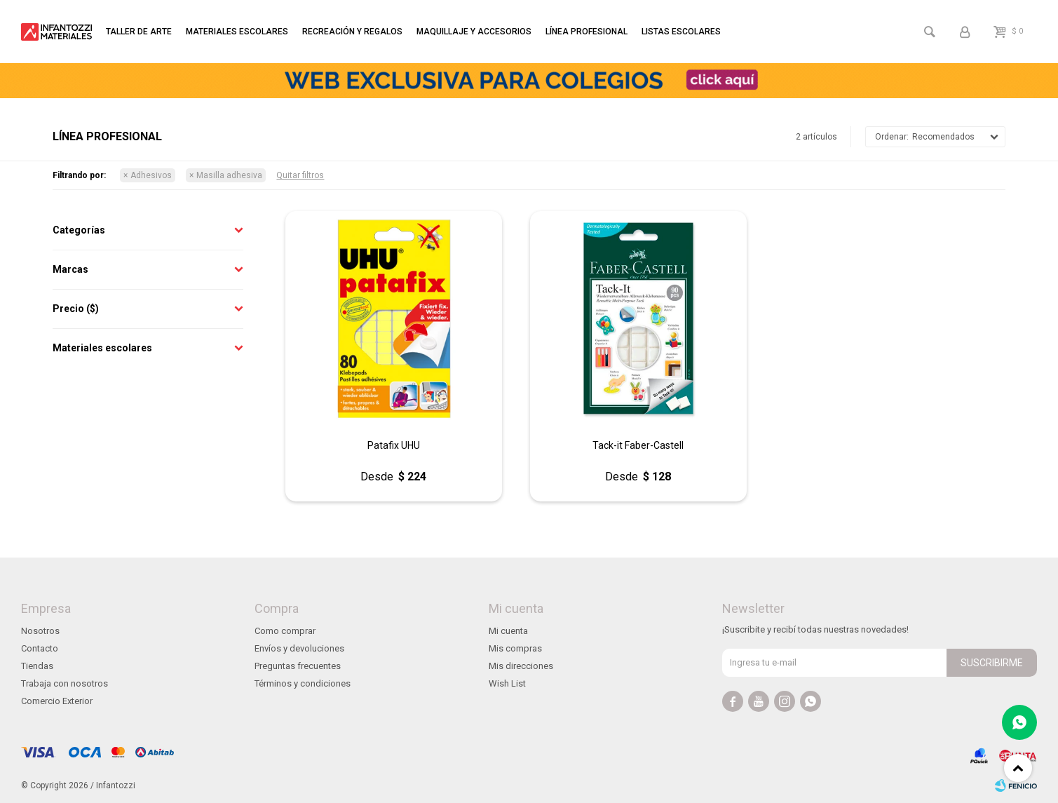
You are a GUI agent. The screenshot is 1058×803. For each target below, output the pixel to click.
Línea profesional (586, 31)
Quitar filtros (300, 175)
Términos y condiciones (303, 683)
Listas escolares (681, 31)
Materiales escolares (237, 31)
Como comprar (285, 631)
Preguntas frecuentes (298, 666)
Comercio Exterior (57, 701)
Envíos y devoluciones (299, 648)
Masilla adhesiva (229, 175)
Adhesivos (151, 175)
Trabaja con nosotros (64, 683)
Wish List (507, 683)
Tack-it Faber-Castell (638, 445)
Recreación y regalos (352, 31)
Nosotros (40, 631)
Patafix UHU (393, 445)
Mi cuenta (508, 631)
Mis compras (515, 648)
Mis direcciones (521, 666)
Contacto (39, 648)
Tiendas (37, 666)
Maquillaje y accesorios (473, 31)
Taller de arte (139, 31)
